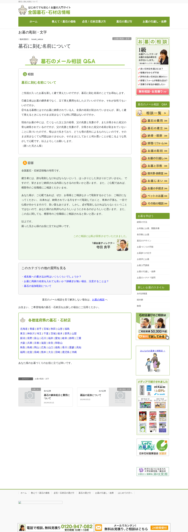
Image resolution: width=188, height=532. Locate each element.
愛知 (57, 338)
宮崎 (57, 352)
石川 (43, 338)
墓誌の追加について (90, 395)
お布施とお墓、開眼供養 (148, 228)
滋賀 (43, 343)
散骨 (139, 306)
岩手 (39, 328)
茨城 (53, 333)
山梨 (74, 333)
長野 (29, 338)
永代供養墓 (142, 293)
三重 (78, 338)
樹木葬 (140, 300)
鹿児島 (66, 352)
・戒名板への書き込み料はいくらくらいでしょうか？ (51, 276)
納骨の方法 (142, 222)
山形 (60, 328)
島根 (29, 347)
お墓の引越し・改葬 (146, 271)
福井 (50, 338)
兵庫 (29, 343)
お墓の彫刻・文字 (122, 39)
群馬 (67, 333)
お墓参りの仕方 (144, 253)
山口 (50, 347)
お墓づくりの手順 (145, 247)
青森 (32, 328)
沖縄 (74, 352)
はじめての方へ (125, 493)
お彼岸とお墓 (143, 259)
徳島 (57, 347)
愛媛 (71, 347)
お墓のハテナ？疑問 (146, 277)
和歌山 (59, 343)
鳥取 (22, 347)
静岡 (71, 338)
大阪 (22, 343)
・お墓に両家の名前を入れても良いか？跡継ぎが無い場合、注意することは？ (65, 281)
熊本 (43, 352)
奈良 (50, 343)
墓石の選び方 (85, 493)
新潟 (22, 338)
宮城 (46, 328)
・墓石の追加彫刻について (36, 286)
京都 (36, 343)
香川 (64, 347)
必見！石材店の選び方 (64, 493)
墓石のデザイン (144, 240)
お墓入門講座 (143, 265)
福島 (67, 328)
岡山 (36, 347)
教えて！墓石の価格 (40, 493)
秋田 (53, 328)
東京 (22, 333)
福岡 (22, 352)
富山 (36, 338)
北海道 (24, 328)
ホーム (24, 493)
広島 (43, 347)
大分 (50, 352)
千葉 (46, 333)
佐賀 (29, 352)
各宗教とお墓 (143, 234)
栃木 (60, 333)
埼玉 (39, 333)
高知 (78, 347)
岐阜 (64, 338)
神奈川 (31, 333)
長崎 (36, 352)
